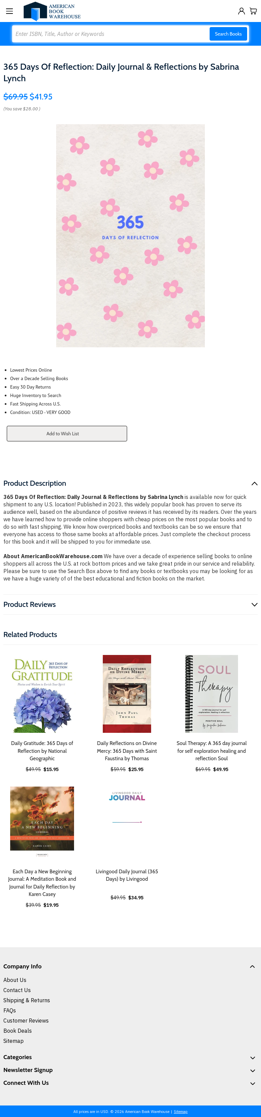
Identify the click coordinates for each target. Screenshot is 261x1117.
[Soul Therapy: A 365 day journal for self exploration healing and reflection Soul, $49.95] (212, 694)
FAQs (9, 1010)
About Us (14, 980)
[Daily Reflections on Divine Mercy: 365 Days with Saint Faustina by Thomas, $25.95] (127, 694)
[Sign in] (241, 11)
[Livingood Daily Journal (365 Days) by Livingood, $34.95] (127, 822)
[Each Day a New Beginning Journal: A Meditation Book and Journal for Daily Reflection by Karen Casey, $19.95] (42, 822)
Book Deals (17, 1030)
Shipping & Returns (26, 1000)
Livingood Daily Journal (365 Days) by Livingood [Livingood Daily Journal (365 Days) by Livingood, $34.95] (127, 875)
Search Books (228, 34)
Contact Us (17, 990)
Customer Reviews (26, 1020)
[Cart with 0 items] (253, 11)
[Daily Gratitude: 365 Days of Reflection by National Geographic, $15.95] (42, 694)
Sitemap (13, 1040)
